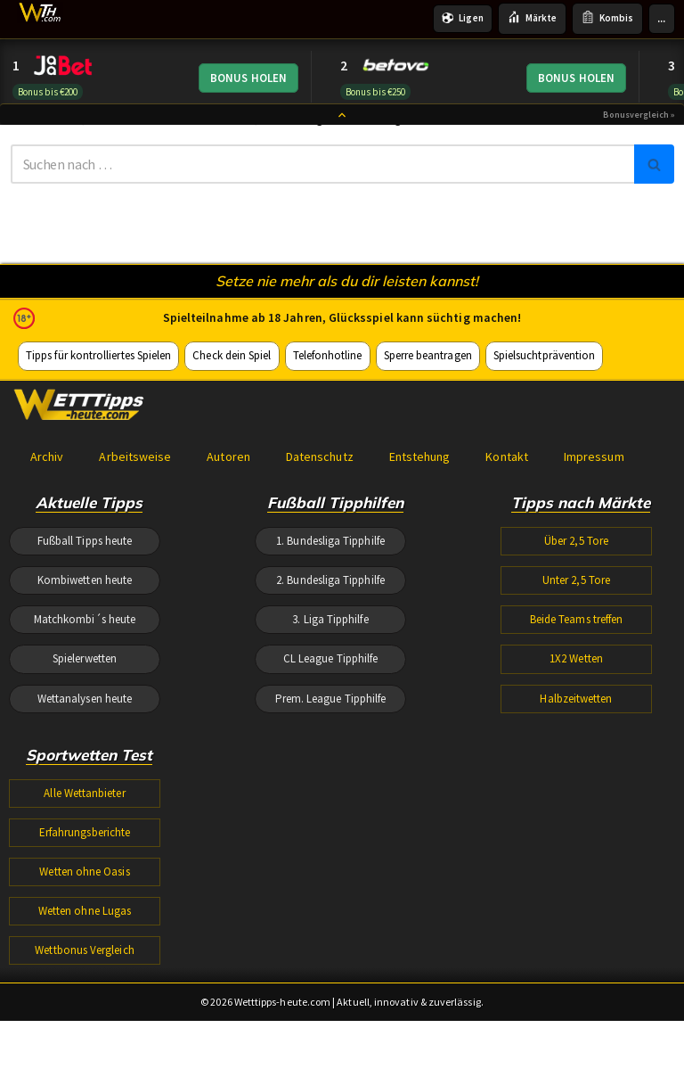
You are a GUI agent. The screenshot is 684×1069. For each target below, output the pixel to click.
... (661, 18)
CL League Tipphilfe (331, 740)
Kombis (607, 18)
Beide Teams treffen (576, 698)
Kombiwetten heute (85, 655)
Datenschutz (317, 525)
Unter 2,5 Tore (576, 655)
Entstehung (417, 525)
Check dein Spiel (229, 420)
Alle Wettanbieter (85, 880)
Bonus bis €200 (47, 92)
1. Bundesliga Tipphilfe (330, 613)
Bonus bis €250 (375, 92)
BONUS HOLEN (249, 78)
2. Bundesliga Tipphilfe (330, 655)
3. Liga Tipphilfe (330, 698)
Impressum (590, 525)
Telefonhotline (323, 420)
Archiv (46, 525)
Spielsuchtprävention (538, 420)
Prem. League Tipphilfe (331, 783)
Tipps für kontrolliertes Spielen (97, 420)
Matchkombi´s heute (85, 698)
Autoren (227, 525)
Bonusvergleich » (639, 124)
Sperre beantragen (423, 420)
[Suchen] (322, 167)
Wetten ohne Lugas (85, 1008)
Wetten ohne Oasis (84, 966)
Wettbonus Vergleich (85, 1050)
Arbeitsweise (134, 525)
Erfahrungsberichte (85, 923)
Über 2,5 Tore (576, 613)
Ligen (464, 19)
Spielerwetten (85, 740)
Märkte (533, 18)
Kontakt (504, 525)
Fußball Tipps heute (85, 613)
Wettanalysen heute (85, 783)
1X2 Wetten (576, 740)
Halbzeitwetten (576, 783)
